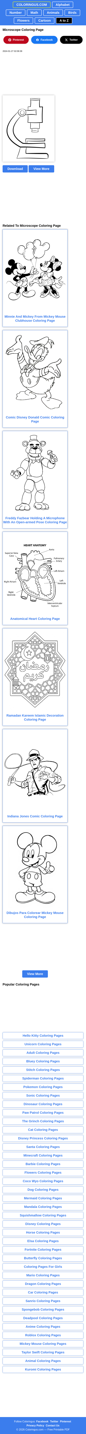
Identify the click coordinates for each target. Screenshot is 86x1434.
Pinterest (16, 39)
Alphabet (63, 4)
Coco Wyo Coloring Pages (43, 1181)
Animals (53, 12)
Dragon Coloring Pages (43, 1284)
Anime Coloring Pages (43, 1326)
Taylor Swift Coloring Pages (43, 1352)
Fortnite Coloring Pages (43, 1249)
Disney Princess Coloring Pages (43, 1138)
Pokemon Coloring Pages (43, 1087)
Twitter (71, 39)
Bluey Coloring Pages (43, 1061)
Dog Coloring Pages (42, 1189)
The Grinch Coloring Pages (43, 1121)
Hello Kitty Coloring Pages (43, 1035)
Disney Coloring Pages (43, 1224)
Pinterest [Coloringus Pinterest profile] (65, 1421)
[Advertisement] (27, 74)
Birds (72, 12)
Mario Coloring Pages (43, 1275)
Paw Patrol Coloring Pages (43, 1112)
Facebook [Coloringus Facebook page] (42, 1421)
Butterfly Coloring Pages (43, 1258)
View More (41, 169)
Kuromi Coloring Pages (43, 1369)
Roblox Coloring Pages (43, 1335)
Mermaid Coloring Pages (43, 1198)
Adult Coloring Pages (42, 1052)
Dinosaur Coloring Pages (43, 1104)
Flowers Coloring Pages (43, 1172)
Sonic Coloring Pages (43, 1095)
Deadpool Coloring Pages (43, 1318)
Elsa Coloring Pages (43, 1241)
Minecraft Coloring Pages (42, 1155)
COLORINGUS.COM (31, 4)
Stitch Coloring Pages (43, 1070)
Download (15, 169)
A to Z (64, 20)
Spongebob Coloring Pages (43, 1309)
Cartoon (44, 20)
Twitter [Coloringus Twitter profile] (54, 1421)
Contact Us (52, 1425)
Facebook (44, 39)
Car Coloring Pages (43, 1292)
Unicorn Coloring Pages (43, 1044)
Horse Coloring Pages (43, 1232)
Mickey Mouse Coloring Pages (43, 1343)
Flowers (23, 20)
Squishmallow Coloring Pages (43, 1215)
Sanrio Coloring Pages (43, 1301)
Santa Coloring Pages (43, 1147)
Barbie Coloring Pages (43, 1164)
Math (34, 12)
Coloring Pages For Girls (43, 1266)
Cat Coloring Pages (43, 1130)
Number (15, 12)
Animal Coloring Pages (43, 1361)
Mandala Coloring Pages (43, 1207)
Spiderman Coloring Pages (43, 1078)
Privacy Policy (35, 1425)
